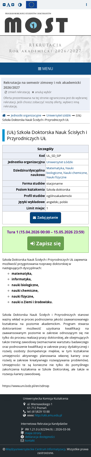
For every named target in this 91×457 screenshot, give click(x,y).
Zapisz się (45, 243)
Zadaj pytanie (45, 217)
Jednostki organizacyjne (26, 115)
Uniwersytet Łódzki (58, 115)
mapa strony (33, 433)
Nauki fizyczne (56, 177)
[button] (4, 4)
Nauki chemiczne (75, 173)
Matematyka (55, 168)
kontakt (30, 440)
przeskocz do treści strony (1, 1)
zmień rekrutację (18, 92)
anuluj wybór (42, 92)
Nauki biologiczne (60, 170)
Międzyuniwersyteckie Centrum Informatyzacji (35, 449)
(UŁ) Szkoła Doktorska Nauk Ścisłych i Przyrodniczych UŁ (47, 135)
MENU (45, 68)
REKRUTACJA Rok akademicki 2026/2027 (45, 48)
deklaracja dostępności (40, 437)
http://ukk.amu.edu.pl (48, 415)
